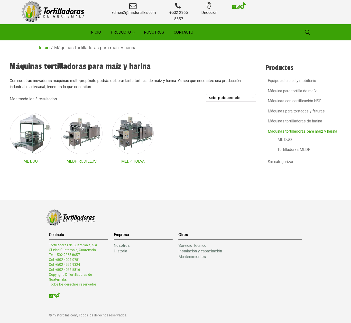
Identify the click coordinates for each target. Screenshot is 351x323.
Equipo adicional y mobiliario (292, 80)
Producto (121, 32)
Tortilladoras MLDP (294, 149)
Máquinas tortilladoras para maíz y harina (302, 131)
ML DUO (284, 139)
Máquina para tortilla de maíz (292, 91)
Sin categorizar (280, 161)
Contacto (183, 32)
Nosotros (154, 32)
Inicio (95, 32)
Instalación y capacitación (200, 251)
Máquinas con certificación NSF (294, 101)
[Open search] (308, 32)
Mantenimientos (192, 256)
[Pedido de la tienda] (231, 98)
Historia (120, 251)
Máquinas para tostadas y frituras (296, 111)
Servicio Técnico (192, 245)
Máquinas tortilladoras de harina (295, 121)
